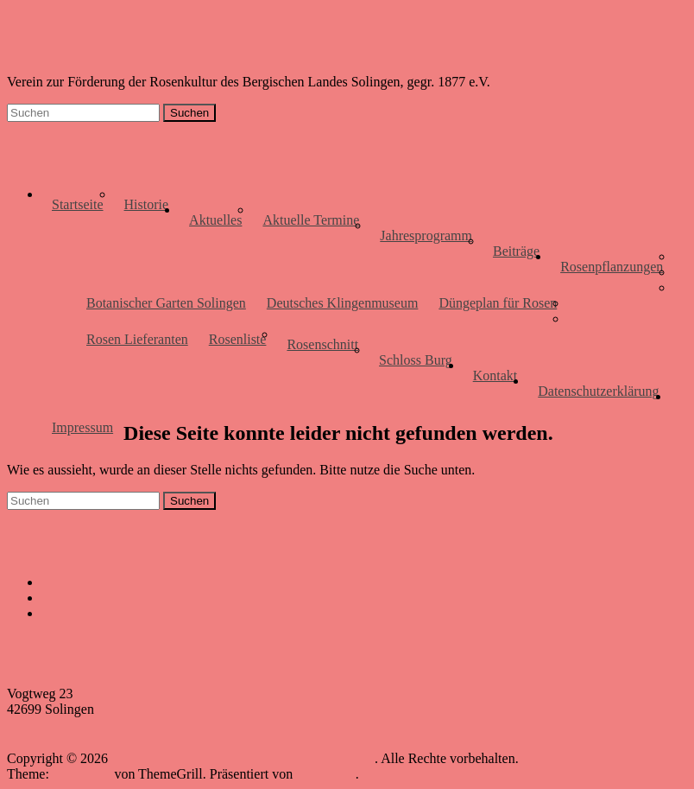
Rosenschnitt (322, 344)
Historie (146, 204)
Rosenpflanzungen (611, 266)
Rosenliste (238, 339)
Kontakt (495, 375)
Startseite (78, 204)
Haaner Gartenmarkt (98, 597)
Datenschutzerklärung (598, 391)
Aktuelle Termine (310, 220)
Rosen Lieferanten (137, 339)
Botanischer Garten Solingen (166, 303)
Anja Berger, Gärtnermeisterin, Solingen (153, 613)
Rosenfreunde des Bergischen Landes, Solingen (215, 41)
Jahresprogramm (426, 235)
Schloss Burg (415, 360)
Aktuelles (215, 220)
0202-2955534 (47, 724)
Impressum (82, 427)
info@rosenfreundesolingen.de (92, 740)
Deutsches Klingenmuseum (343, 303)
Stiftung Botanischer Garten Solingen (145, 582)
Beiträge (516, 251)
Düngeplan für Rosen (497, 303)
